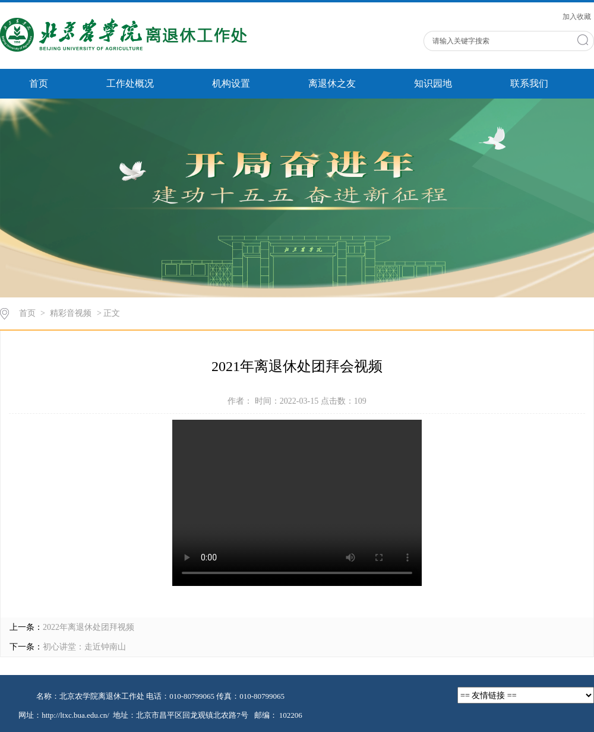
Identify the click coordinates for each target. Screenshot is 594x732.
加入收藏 (577, 16)
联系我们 (529, 83)
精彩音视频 (70, 313)
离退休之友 (332, 83)
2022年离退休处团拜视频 (88, 627)
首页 (38, 83)
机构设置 (231, 83)
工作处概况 (130, 83)
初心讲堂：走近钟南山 (84, 646)
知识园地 (433, 83)
